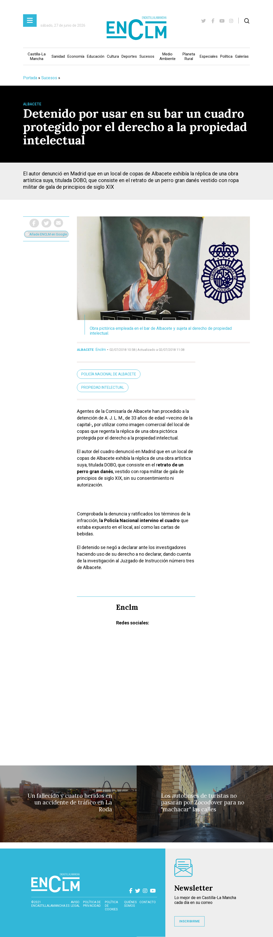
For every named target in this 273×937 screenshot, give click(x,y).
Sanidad (58, 56)
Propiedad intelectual (102, 387)
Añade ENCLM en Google (46, 234)
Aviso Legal (75, 904)
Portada (30, 77)
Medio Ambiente (167, 56)
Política (226, 56)
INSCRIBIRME (189, 921)
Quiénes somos (130, 904)
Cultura (113, 56)
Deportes (129, 56)
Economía (75, 56)
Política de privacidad (92, 904)
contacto (147, 902)
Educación (95, 56)
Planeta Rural (189, 56)
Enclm (101, 349)
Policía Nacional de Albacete (108, 374)
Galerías (242, 56)
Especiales (209, 56)
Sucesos (146, 56)
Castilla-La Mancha (37, 56)
